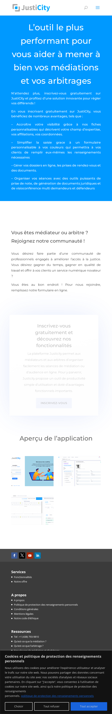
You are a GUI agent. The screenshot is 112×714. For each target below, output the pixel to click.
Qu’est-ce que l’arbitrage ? (28, 646)
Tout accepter (89, 706)
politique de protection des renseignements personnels (57, 696)
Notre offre (20, 581)
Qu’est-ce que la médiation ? (30, 641)
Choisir (18, 706)
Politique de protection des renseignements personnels (46, 604)
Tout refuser (51, 706)
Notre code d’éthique (26, 618)
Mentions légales (23, 614)
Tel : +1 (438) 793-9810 (26, 636)
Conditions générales (26, 609)
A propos (19, 600)
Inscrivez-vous (53, 403)
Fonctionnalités (23, 577)
